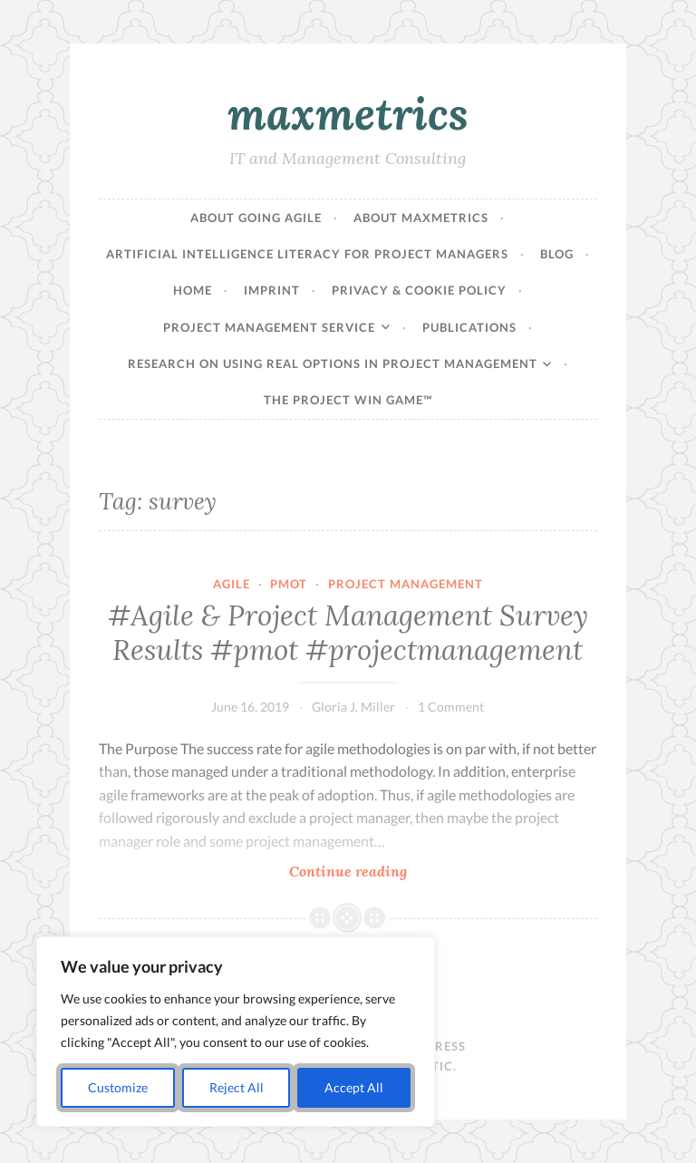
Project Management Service (269, 327)
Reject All (236, 1087)
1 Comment (451, 706)
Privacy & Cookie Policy (419, 290)
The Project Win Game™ (348, 400)
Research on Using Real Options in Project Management (332, 363)
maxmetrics (348, 113)
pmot (288, 584)
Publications (469, 327)
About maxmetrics (420, 217)
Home (192, 290)
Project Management (405, 584)
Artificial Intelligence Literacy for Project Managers (307, 254)
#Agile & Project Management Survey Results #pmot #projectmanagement (348, 632)
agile (231, 584)
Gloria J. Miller (353, 706)
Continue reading (419, 870)
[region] (235, 1031)
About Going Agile (256, 217)
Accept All (353, 1087)
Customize (118, 1087)
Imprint (272, 290)
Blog (557, 254)
